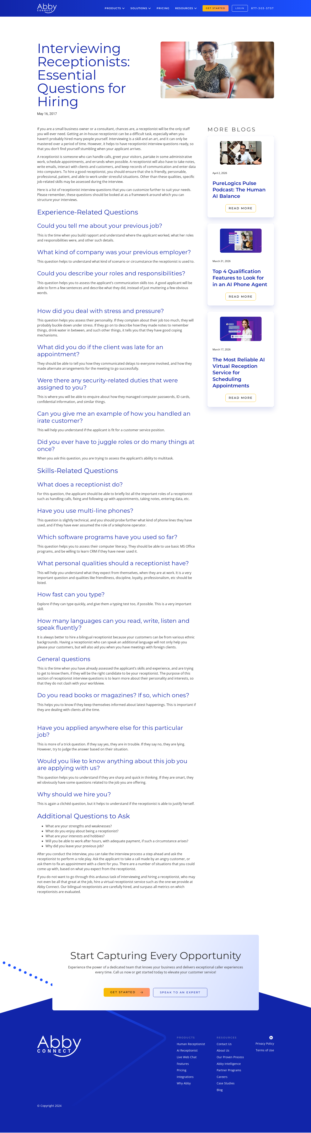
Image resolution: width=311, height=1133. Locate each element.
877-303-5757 (262, 8)
